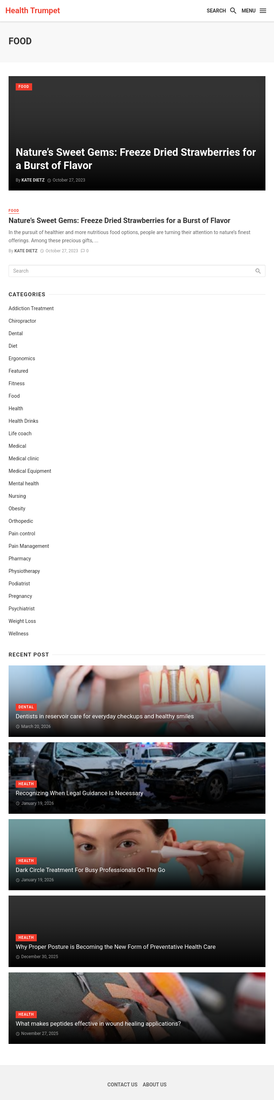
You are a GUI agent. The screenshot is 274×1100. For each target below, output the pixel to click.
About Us (155, 1084)
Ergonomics (22, 358)
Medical (17, 446)
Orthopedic (21, 521)
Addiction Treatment (31, 308)
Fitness (17, 383)
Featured (18, 371)
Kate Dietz (25, 250)
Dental (16, 333)
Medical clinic (24, 458)
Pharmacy (20, 558)
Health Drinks (24, 421)
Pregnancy (20, 596)
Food (24, 87)
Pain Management (29, 546)
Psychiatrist (22, 608)
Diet (13, 346)
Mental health (24, 483)
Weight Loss (22, 621)
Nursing (17, 496)
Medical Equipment (30, 471)
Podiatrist (19, 583)
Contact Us (122, 1084)
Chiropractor (22, 321)
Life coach (20, 433)
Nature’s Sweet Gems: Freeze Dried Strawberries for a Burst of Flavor (119, 220)
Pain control (22, 533)
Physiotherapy (24, 571)
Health (16, 408)
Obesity (17, 508)
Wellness (19, 633)
